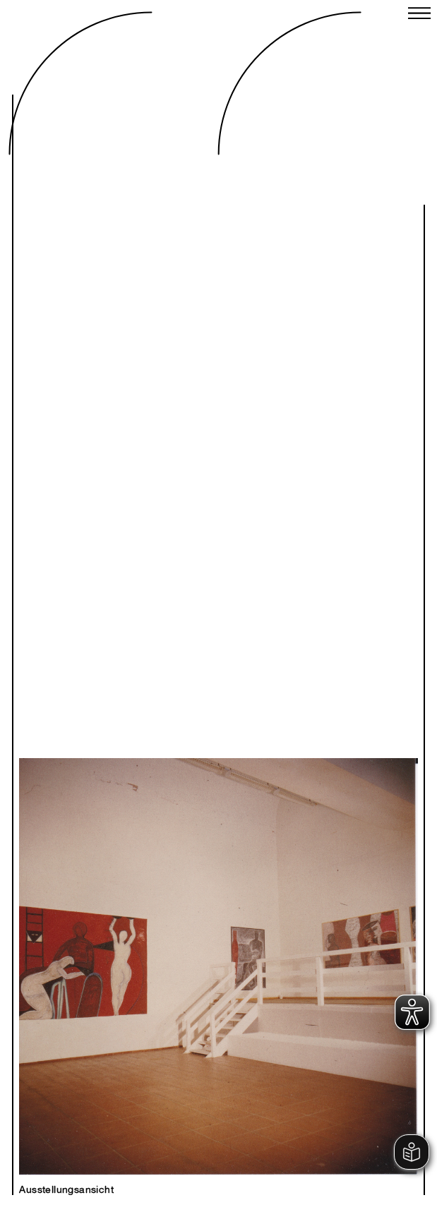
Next (311, 952)
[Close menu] (419, 15)
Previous (125, 952)
